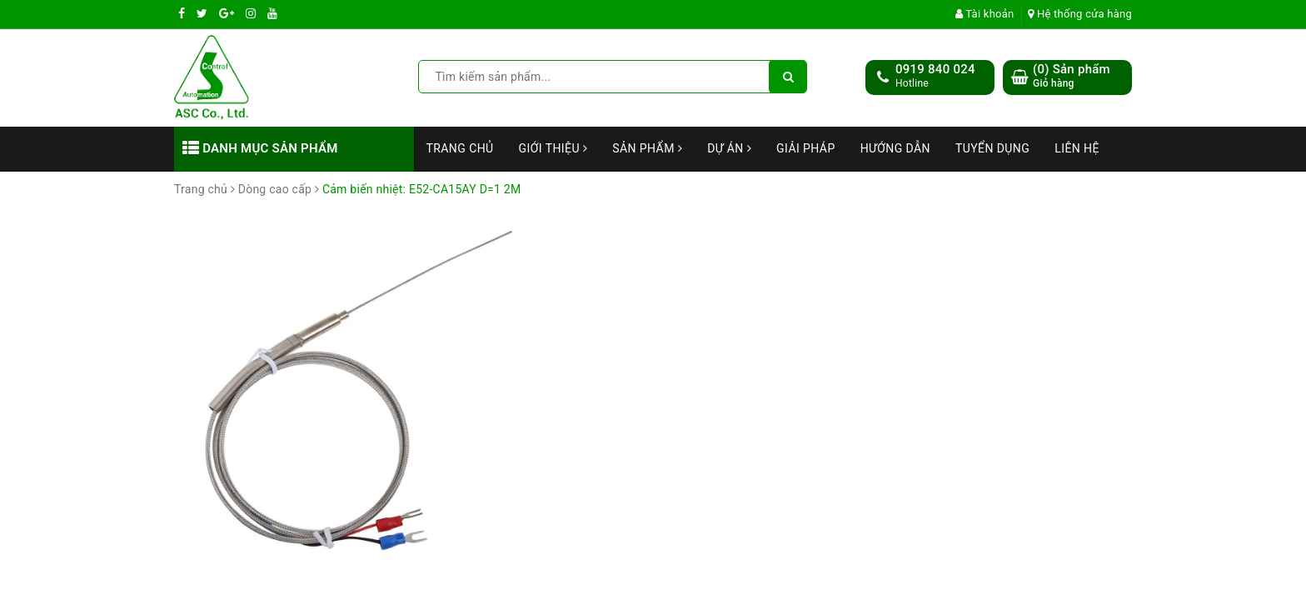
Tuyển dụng (992, 148)
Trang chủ (460, 148)
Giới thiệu (553, 148)
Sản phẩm (647, 148)
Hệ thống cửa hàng (1080, 14)
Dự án (729, 148)
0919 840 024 (935, 69)
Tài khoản (984, 14)
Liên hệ (1076, 148)
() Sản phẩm (1071, 76)
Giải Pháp (805, 148)
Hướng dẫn (895, 148)
